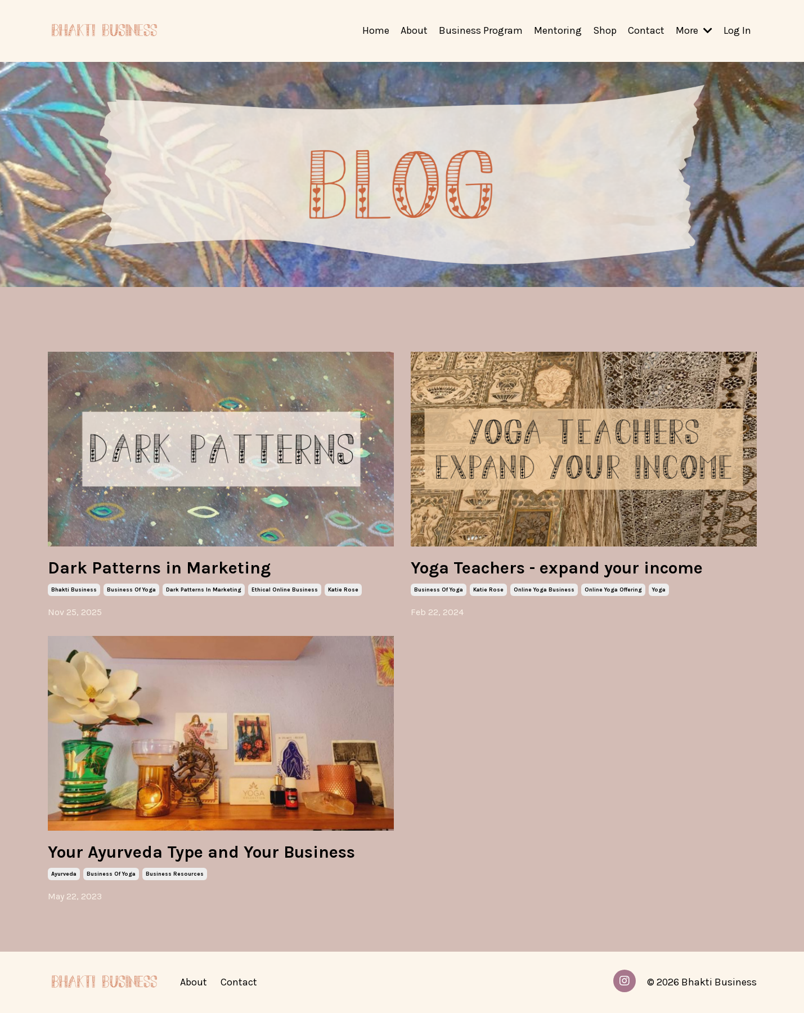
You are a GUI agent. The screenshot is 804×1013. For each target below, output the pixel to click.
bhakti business (74, 589)
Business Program (481, 30)
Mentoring (558, 30)
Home (375, 30)
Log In (737, 30)
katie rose (343, 589)
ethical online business (284, 589)
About (414, 30)
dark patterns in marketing (203, 589)
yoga (659, 589)
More (694, 30)
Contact (646, 30)
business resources (175, 874)
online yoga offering (613, 589)
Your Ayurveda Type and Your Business (201, 852)
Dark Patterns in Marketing (159, 568)
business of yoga (131, 589)
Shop (605, 30)
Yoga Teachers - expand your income (557, 568)
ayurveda (64, 874)
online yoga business (544, 589)
